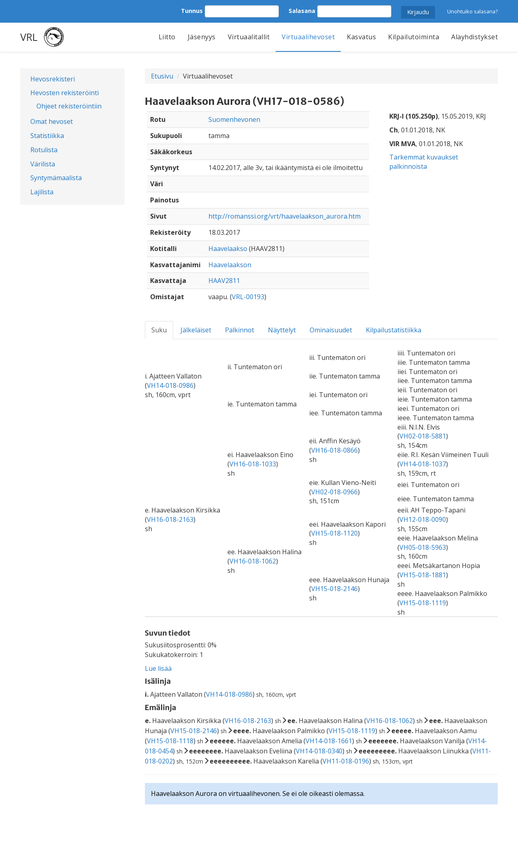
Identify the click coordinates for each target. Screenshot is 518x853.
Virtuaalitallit (249, 36)
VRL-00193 (248, 296)
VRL (29, 37)
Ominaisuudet (331, 329)
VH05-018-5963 (422, 547)
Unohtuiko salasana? (472, 11)
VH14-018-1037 (422, 463)
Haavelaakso (227, 248)
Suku (159, 329)
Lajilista (41, 191)
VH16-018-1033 (252, 463)
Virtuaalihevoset (308, 36)
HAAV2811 (224, 280)
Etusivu (162, 76)
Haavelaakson (229, 264)
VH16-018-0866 (334, 450)
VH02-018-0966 (334, 491)
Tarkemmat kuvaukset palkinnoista (423, 162)
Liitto (167, 36)
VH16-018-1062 (252, 561)
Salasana (302, 11)
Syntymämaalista (56, 177)
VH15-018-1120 (334, 533)
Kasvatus (361, 36)
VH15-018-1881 (422, 574)
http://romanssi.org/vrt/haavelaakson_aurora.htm (284, 216)
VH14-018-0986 (170, 385)
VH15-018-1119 (422, 602)
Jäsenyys (202, 36)
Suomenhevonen (234, 119)
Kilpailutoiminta (413, 36)
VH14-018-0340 (319, 751)
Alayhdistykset (474, 36)
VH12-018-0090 (422, 519)
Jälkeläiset (195, 329)
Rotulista (43, 149)
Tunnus (192, 11)
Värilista (42, 164)
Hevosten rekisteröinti (64, 92)
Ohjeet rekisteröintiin (69, 106)
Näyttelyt (282, 329)
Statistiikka (47, 135)
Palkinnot (239, 329)
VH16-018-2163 (170, 519)
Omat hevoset (51, 121)
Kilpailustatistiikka (393, 329)
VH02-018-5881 (422, 436)
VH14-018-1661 (329, 740)
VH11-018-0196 (346, 761)
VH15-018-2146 (334, 588)
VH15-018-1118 (170, 740)
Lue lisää (158, 668)
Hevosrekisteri (52, 78)
